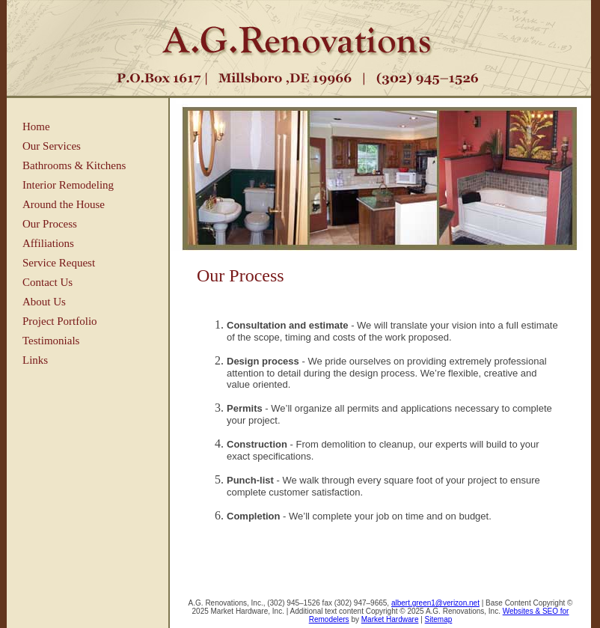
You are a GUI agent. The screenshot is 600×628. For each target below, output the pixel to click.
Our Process (49, 224)
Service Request (58, 263)
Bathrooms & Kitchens (74, 165)
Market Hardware (390, 619)
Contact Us (47, 282)
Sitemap (439, 619)
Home (36, 126)
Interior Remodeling (68, 185)
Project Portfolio (59, 321)
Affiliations (48, 243)
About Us (44, 302)
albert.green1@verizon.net (435, 603)
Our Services (51, 146)
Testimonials (50, 341)
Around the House (63, 204)
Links (35, 360)
